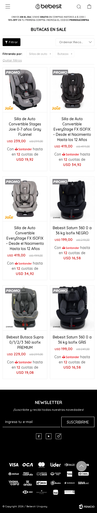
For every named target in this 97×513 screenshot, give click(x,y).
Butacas (62, 54)
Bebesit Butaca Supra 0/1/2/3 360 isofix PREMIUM (24, 342)
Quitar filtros (12, 60)
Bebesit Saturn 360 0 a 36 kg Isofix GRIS (72, 340)
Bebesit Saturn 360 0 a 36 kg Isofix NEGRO (72, 230)
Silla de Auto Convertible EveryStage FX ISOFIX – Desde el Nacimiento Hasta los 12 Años (72, 129)
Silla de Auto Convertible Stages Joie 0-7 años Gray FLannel (25, 127)
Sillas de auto (38, 54)
